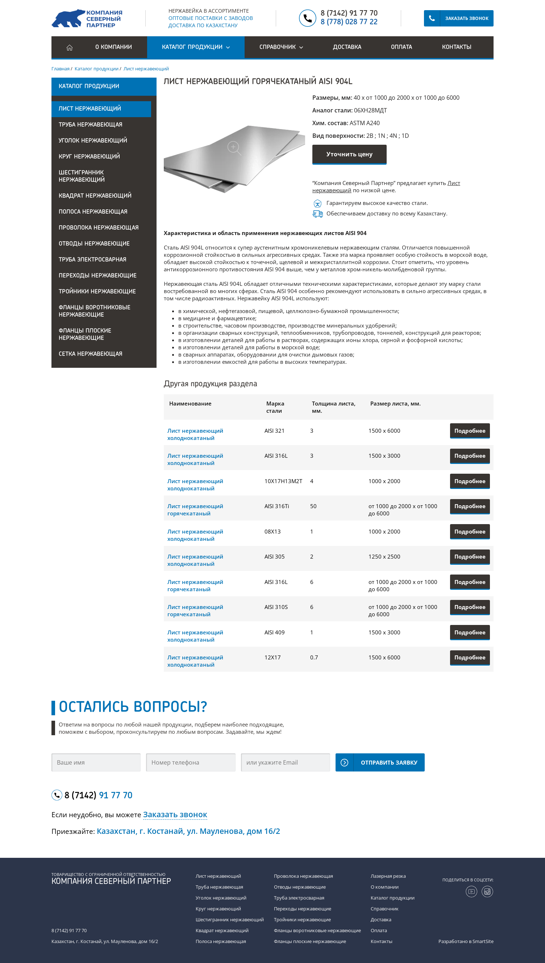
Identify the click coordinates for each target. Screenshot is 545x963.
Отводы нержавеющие (94, 244)
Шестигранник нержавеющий (82, 176)
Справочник (385, 908)
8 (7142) (98, 796)
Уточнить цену (349, 154)
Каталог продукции (393, 897)
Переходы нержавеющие (98, 276)
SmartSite (483, 941)
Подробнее (470, 430)
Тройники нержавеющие (97, 292)
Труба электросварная (92, 260)
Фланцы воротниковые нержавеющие (94, 311)
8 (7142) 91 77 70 (349, 13)
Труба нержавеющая (90, 125)
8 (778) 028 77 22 (349, 22)
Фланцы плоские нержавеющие (85, 334)
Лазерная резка (388, 876)
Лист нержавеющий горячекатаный (195, 509)
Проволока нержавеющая (99, 228)
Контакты (456, 47)
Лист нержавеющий (90, 109)
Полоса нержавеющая (93, 212)
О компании (113, 47)
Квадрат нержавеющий (95, 196)
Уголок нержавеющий (93, 141)
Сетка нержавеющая (90, 354)
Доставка (347, 47)
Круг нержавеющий (89, 157)
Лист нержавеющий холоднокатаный (195, 434)
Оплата (401, 47)
